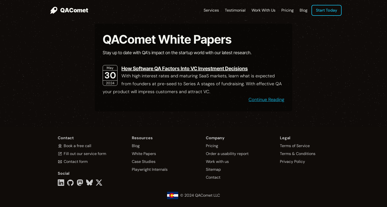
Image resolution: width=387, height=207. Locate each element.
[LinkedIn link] (61, 182)
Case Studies (143, 161)
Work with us (217, 161)
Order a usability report (227, 153)
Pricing (287, 10)
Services (211, 10)
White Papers (144, 153)
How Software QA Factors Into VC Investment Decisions (184, 68)
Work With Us (263, 10)
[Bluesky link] (89, 182)
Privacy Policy (292, 161)
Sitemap (213, 169)
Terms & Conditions (297, 153)
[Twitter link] (99, 182)
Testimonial (235, 10)
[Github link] (70, 182)
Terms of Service (295, 145)
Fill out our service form (85, 153)
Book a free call (77, 145)
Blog (304, 10)
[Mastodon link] (80, 182)
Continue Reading (266, 100)
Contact (213, 177)
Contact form (76, 161)
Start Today (326, 10)
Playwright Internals (150, 169)
